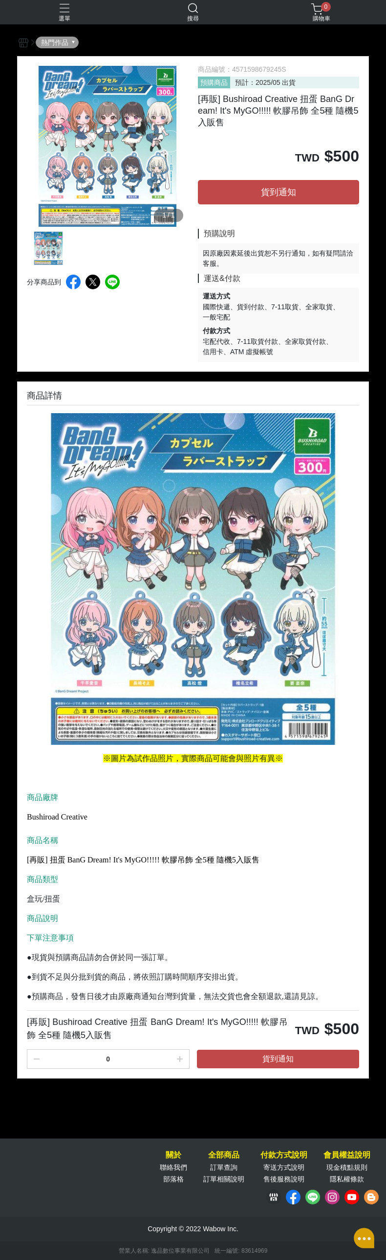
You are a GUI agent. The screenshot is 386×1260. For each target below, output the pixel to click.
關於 (173, 1155)
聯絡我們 (173, 1167)
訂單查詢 (223, 1167)
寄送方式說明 (283, 1167)
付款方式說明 (283, 1155)
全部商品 (223, 1155)
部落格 (173, 1179)
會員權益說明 (346, 1155)
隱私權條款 (347, 1179)
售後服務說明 (283, 1179)
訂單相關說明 (223, 1179)
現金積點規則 (346, 1167)
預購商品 (214, 82)
